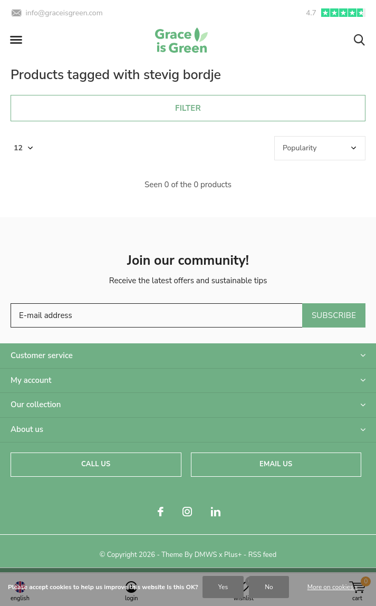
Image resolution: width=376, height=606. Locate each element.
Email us (275, 464)
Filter (188, 108)
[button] (16, 40)
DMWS (206, 555)
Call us (95, 464)
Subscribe (334, 315)
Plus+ (233, 555)
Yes (223, 587)
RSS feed (262, 555)
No (269, 587)
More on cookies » (332, 587)
